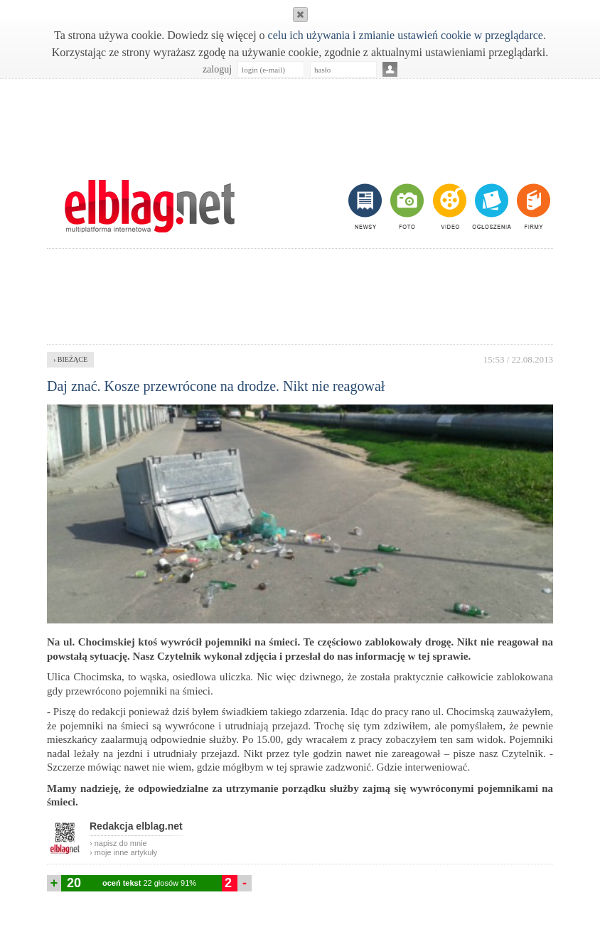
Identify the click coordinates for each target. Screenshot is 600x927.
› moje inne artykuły (123, 852)
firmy (532, 206)
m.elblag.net (149, 206)
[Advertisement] (300, 121)
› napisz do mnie (118, 843)
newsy (366, 206)
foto (406, 206)
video (448, 206)
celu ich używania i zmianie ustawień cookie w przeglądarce (405, 35)
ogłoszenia (490, 206)
